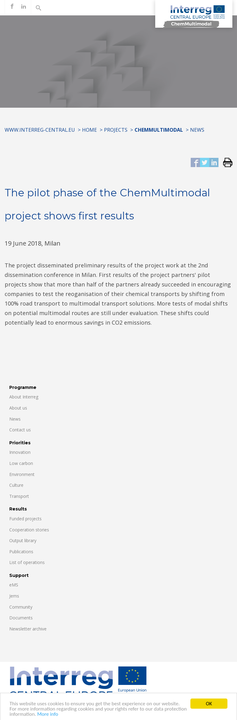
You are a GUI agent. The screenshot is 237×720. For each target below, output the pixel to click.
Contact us (20, 430)
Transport (19, 496)
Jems (14, 596)
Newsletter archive (28, 629)
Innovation (20, 452)
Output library (22, 540)
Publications (21, 551)
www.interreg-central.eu (40, 129)
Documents (21, 618)
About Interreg (23, 397)
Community (20, 607)
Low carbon (21, 463)
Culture (16, 485)
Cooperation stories (29, 530)
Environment (22, 474)
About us (18, 408)
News (197, 129)
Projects (115, 129)
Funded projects (25, 519)
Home (89, 129)
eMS (13, 585)
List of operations (27, 562)
